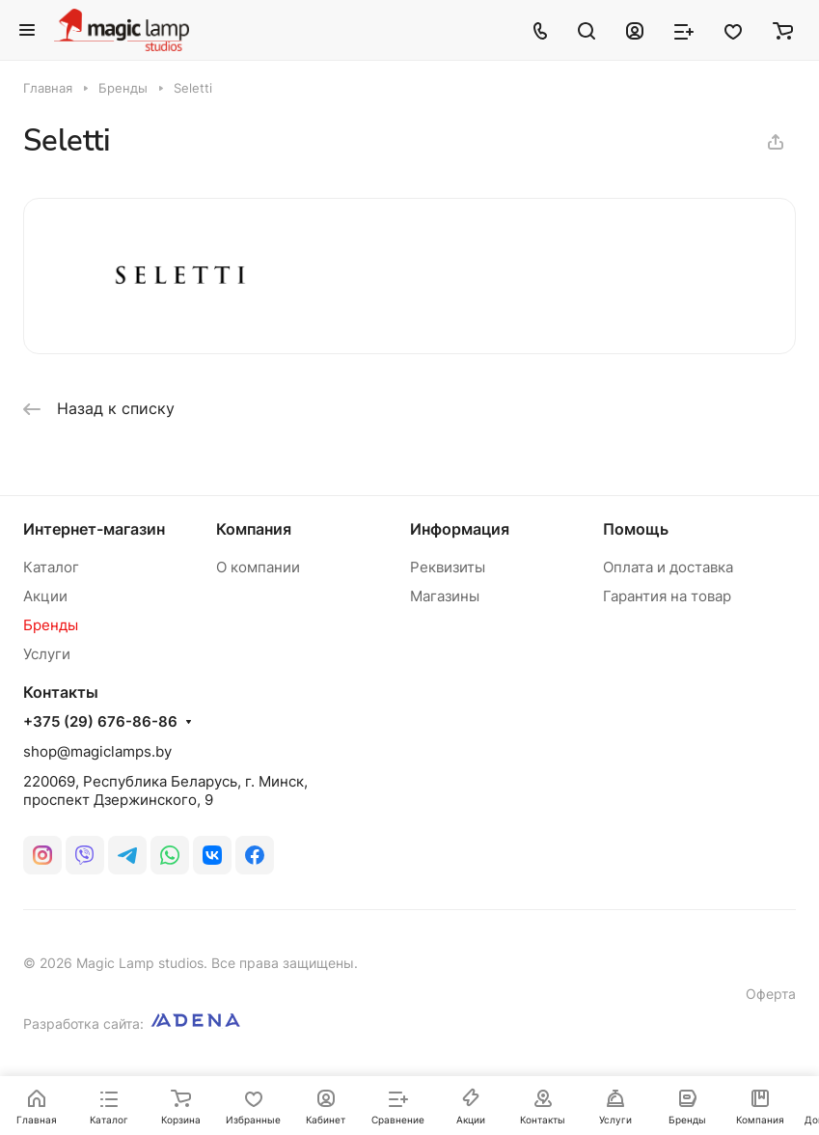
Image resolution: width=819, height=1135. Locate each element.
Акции (45, 596)
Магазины (444, 596)
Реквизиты (447, 567)
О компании (258, 567)
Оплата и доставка (668, 567)
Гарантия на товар (667, 596)
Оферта (771, 993)
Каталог (51, 567)
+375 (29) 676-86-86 (100, 722)
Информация (459, 529)
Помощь (636, 529)
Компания (253, 529)
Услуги (46, 654)
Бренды (50, 625)
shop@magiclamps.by (97, 751)
